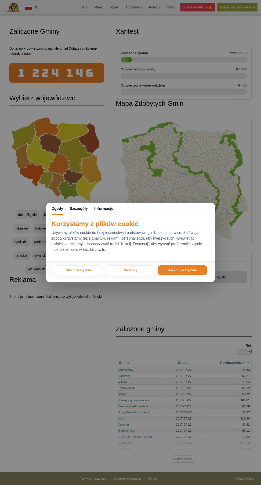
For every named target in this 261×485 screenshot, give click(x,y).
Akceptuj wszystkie (182, 270)
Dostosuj (130, 270)
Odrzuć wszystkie (78, 270)
